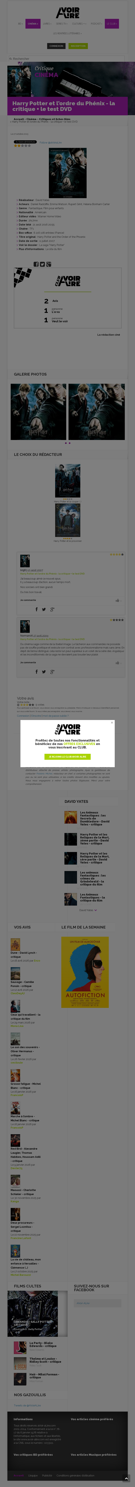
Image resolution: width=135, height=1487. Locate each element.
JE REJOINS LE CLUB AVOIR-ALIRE (67, 757)
